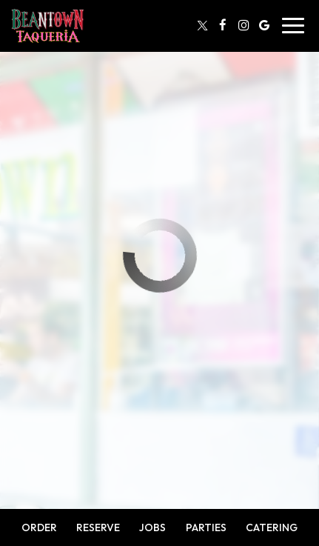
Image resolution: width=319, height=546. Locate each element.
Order (39, 527)
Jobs (152, 527)
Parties (206, 527)
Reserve (98, 527)
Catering (272, 527)
